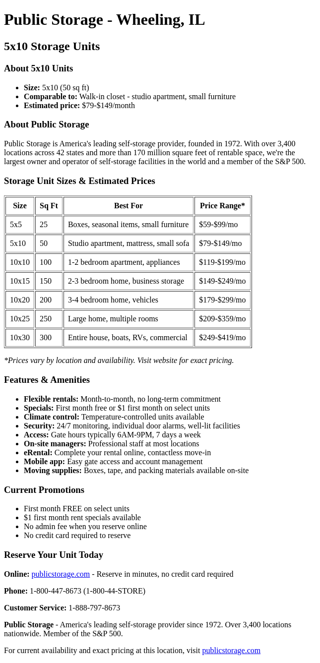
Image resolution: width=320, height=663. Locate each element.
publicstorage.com (61, 574)
